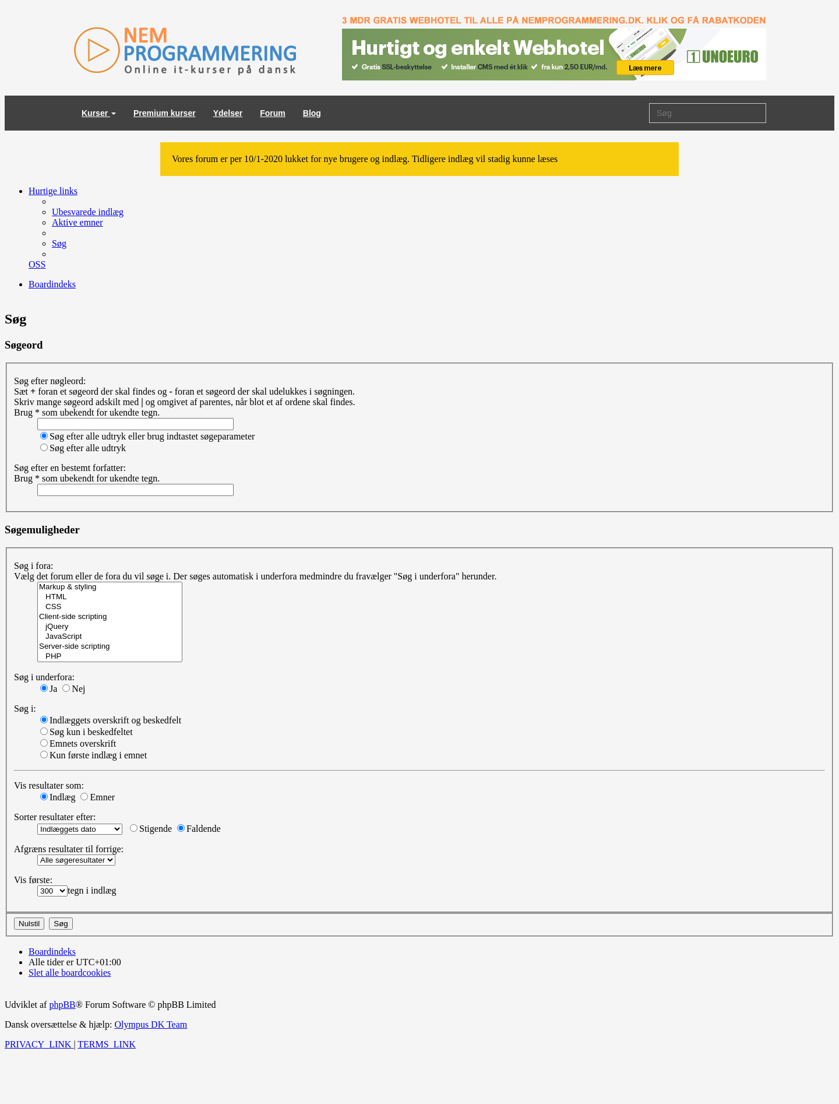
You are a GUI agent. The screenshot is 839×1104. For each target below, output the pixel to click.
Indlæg (57, 797)
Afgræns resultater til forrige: (69, 849)
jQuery (110, 627)
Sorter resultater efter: (55, 817)
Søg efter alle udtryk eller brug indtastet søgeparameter (147, 436)
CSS (110, 607)
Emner (97, 797)
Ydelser (228, 113)
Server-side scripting (110, 647)
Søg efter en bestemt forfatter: (70, 468)
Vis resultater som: (49, 785)
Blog (312, 113)
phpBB (62, 1005)
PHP (110, 657)
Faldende (199, 829)
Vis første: (33, 880)
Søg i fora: (34, 566)
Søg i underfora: (44, 677)
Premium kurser (164, 113)
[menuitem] (88, 212)
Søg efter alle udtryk (83, 448)
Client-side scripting (110, 617)
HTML (110, 597)
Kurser (99, 113)
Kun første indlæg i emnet (93, 755)
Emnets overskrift (78, 743)
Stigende (151, 829)
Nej (73, 689)
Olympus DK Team (150, 1024)
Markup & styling (110, 587)
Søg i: (25, 708)
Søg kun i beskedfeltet (86, 732)
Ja (48, 689)
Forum (272, 113)
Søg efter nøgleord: (50, 381)
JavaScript (110, 637)
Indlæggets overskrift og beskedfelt (110, 720)
